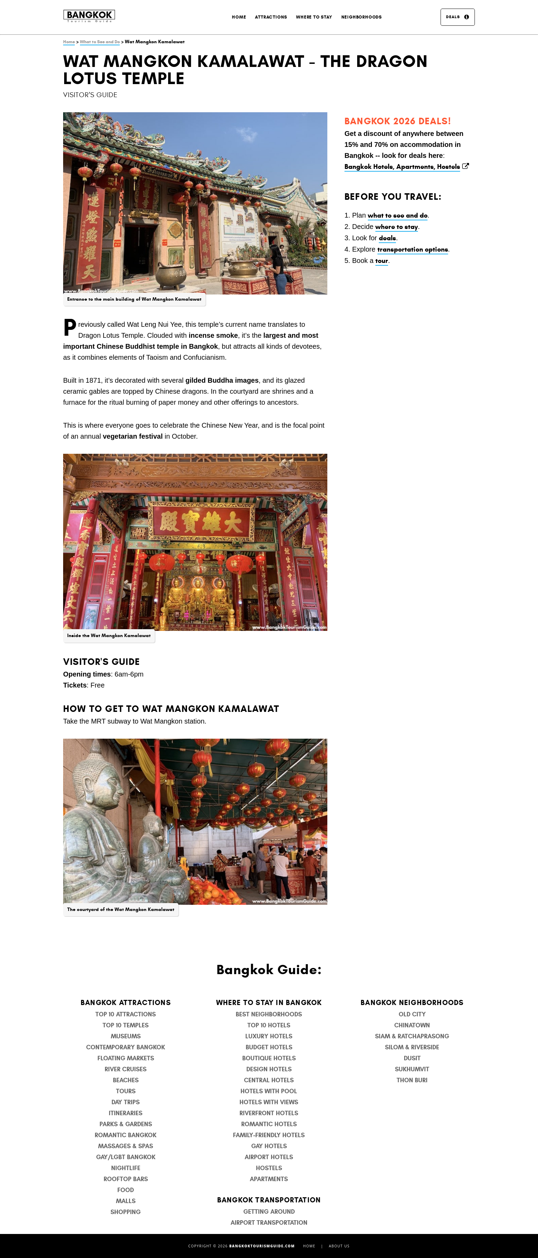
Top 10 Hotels (268, 1025)
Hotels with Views (268, 1102)
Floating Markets (125, 1058)
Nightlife (125, 1168)
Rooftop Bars (126, 1179)
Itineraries (125, 1113)
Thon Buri (412, 1080)
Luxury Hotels (268, 1036)
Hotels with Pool (269, 1091)
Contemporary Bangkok (125, 1047)
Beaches (126, 1080)
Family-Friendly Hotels (269, 1135)
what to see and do (398, 215)
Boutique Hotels (269, 1058)
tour (381, 260)
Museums (126, 1036)
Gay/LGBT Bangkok (125, 1157)
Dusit (412, 1058)
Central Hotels (269, 1080)
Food (125, 1190)
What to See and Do (100, 42)
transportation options (412, 249)
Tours (126, 1091)
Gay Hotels (269, 1146)
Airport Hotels (269, 1157)
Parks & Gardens (126, 1124)
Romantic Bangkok (125, 1135)
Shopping (125, 1212)
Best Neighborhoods (269, 1014)
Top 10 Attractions (125, 1014)
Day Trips (126, 1102)
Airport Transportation (269, 1222)
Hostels (269, 1168)
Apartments (269, 1179)
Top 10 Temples (126, 1025)
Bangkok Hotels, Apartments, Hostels (402, 166)
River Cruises (126, 1069)
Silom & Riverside (412, 1047)
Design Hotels (269, 1069)
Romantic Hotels (269, 1124)
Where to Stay (314, 17)
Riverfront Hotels (268, 1113)
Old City (412, 1014)
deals (387, 238)
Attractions (271, 17)
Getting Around (269, 1211)
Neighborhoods (361, 17)
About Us (339, 1246)
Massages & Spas (125, 1146)
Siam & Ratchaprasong (412, 1036)
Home (239, 17)
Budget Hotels (269, 1047)
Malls (126, 1201)
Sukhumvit (412, 1069)
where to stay (396, 226)
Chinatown (412, 1025)
